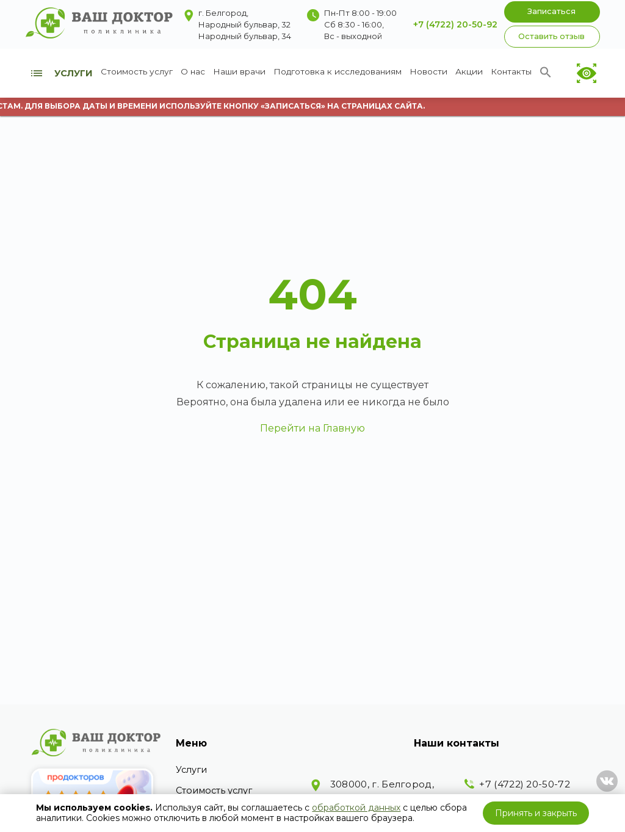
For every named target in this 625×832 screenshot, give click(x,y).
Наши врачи (239, 71)
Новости (428, 71)
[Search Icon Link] (546, 75)
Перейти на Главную (312, 428)
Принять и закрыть (536, 813)
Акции (469, 71)
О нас (193, 71)
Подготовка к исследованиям (337, 71)
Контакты (511, 71)
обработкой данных (356, 807)
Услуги (191, 769)
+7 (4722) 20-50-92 (455, 24)
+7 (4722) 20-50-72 (524, 784)
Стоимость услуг (137, 71)
